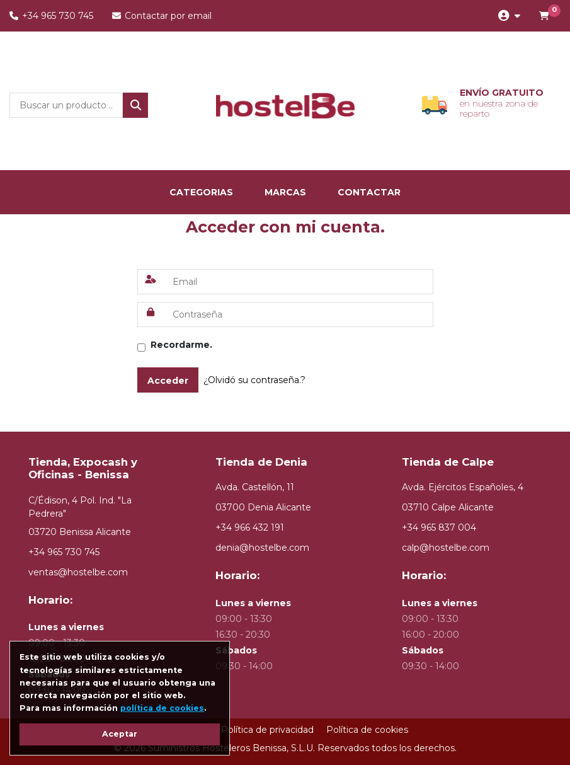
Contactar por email (162, 15)
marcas (285, 192)
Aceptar (119, 734)
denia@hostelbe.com (262, 547)
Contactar (369, 192)
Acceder (167, 380)
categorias (201, 192)
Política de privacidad (267, 729)
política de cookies (162, 708)
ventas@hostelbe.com (78, 572)
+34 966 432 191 (249, 527)
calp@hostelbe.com (445, 547)
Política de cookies (367, 729)
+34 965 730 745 (51, 15)
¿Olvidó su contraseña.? (254, 380)
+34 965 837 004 (439, 527)
